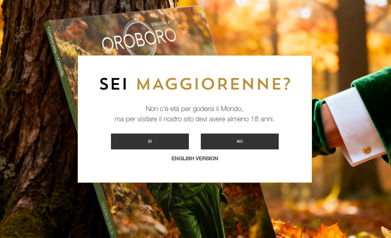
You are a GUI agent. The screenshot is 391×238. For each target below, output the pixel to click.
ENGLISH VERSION (194, 158)
